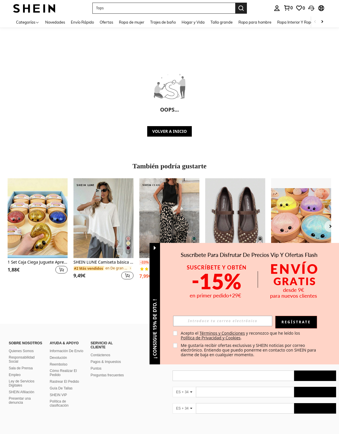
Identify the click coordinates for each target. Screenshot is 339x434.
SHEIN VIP (58, 395)
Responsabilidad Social (22, 359)
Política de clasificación (59, 403)
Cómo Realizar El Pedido (63, 373)
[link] (288, 7)
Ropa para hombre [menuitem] (254, 22)
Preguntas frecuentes (107, 375)
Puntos (96, 368)
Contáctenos (100, 355)
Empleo (15, 375)
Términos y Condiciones (222, 333)
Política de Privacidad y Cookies (210, 338)
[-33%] (144, 262)
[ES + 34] (184, 392)
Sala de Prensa (21, 368)
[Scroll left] (315, 22)
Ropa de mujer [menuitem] (131, 22)
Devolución (58, 358)
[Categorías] (27, 22)
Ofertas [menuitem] (106, 22)
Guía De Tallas (61, 388)
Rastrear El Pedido (64, 382)
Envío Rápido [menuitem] (82, 22)
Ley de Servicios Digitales (21, 383)
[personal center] (276, 8)
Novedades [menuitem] (55, 22)
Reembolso (58, 364)
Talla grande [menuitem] (221, 22)
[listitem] (38, 232)
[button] (163, 8)
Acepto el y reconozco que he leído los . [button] (241, 335)
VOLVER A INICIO (169, 131)
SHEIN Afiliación (21, 392)
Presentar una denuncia (20, 400)
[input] (222, 321)
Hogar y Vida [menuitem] (193, 22)
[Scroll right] (322, 22)
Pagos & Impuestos (106, 362)
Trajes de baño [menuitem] (163, 22)
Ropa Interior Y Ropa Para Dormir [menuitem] (306, 22)
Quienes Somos (21, 351)
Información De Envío (66, 351)
